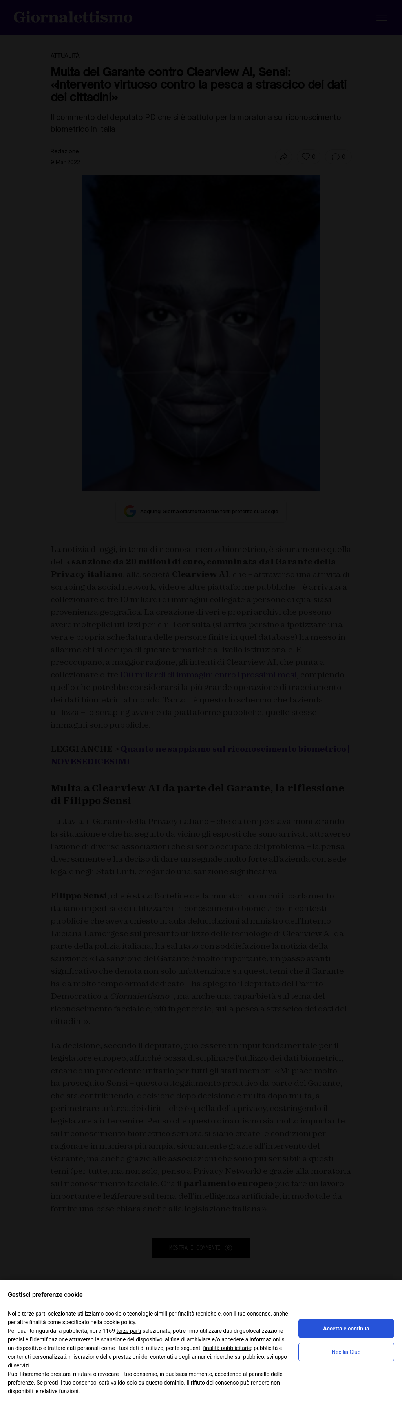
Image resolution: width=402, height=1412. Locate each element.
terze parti (128, 1331)
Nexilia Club (346, 1352)
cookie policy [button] (119, 1322)
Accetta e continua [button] (346, 1328)
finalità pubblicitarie (227, 1348)
